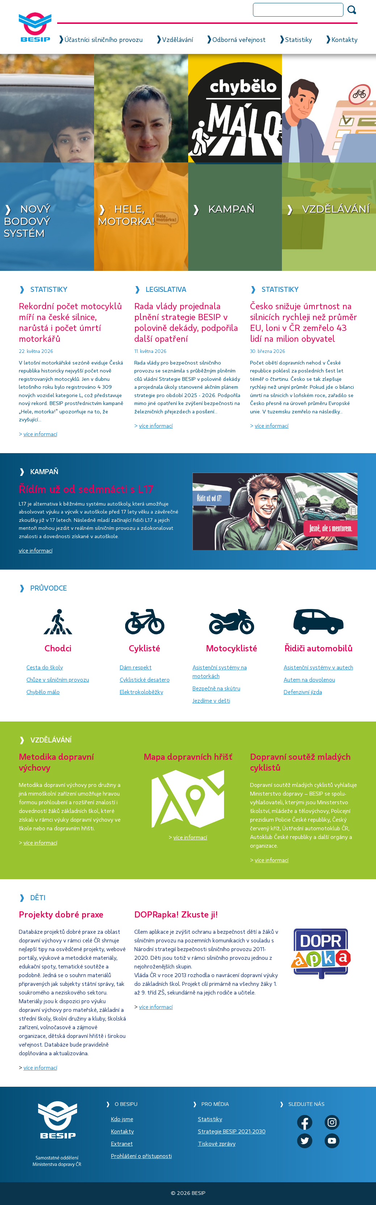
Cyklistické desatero (145, 680)
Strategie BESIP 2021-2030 (232, 1131)
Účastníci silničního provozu (103, 40)
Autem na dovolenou (309, 680)
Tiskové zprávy (217, 1144)
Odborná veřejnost (239, 40)
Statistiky (298, 40)
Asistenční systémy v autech (318, 667)
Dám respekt (136, 667)
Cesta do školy (44, 667)
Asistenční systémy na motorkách (220, 672)
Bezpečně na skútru (216, 688)
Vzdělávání (177, 40)
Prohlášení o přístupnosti (141, 1156)
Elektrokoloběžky (141, 692)
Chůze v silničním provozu (57, 680)
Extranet (122, 1144)
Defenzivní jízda (303, 692)
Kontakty (344, 40)
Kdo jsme (122, 1119)
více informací (40, 434)
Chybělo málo (43, 692)
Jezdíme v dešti (211, 701)
